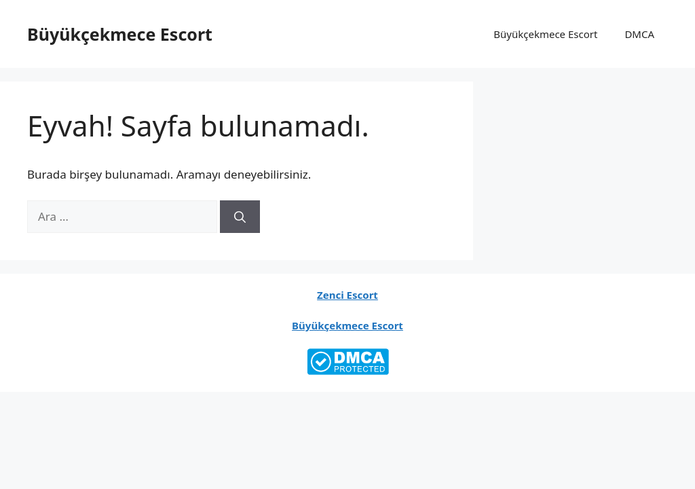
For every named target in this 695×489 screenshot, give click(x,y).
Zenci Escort (347, 295)
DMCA (639, 34)
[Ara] (240, 216)
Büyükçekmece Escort (119, 34)
